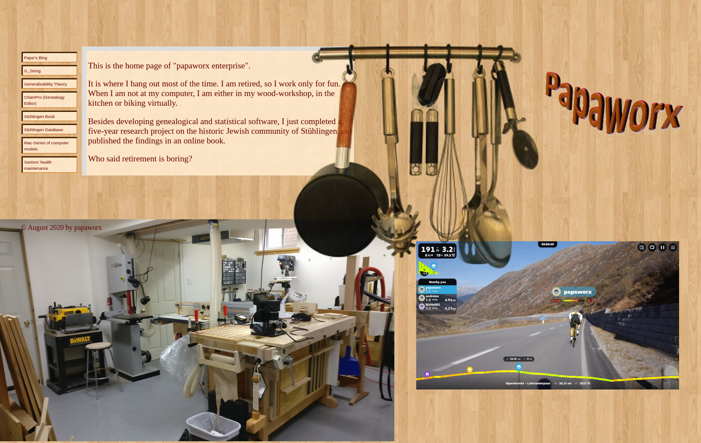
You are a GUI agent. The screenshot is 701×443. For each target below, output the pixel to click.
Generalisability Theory (45, 84)
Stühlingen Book (39, 116)
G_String (32, 70)
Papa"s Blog (35, 57)
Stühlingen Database (43, 129)
